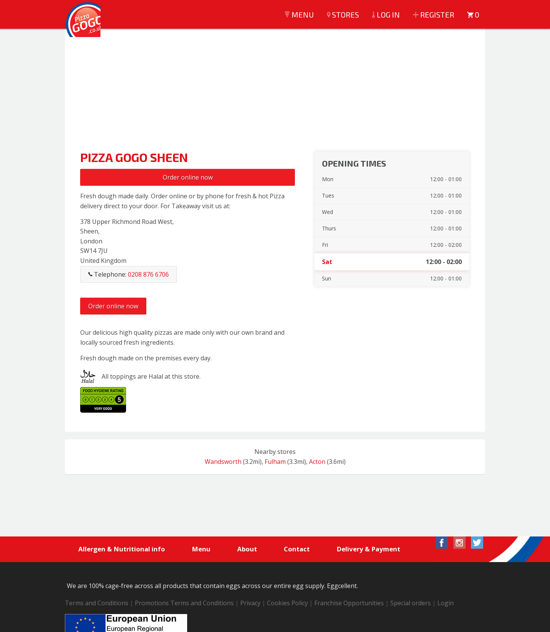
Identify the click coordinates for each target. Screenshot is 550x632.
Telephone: (128, 274)
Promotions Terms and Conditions (184, 604)
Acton (317, 461)
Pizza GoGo (88, 27)
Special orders (410, 604)
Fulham (275, 461)
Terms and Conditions (96, 604)
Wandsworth (223, 461)
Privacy (250, 604)
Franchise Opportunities (349, 604)
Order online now (188, 177)
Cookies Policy (287, 604)
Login (445, 604)
